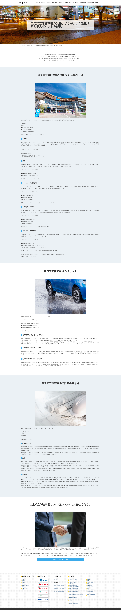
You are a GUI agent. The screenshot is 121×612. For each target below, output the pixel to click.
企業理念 (23, 582)
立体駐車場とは (72, 585)
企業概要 (23, 583)
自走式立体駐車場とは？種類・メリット (31, 256)
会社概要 (70, 603)
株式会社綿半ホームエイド (58, 588)
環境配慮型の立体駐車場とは (74, 589)
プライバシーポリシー (42, 610)
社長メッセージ (25, 580)
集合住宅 (88, 582)
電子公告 (23, 591)
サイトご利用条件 (52, 610)
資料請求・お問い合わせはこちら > (60, 560)
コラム (76, 2)
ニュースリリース (57, 580)
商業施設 (88, 585)
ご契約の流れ (83, 2)
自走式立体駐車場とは (73, 586)
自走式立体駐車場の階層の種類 (74, 591)
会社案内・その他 (25, 586)
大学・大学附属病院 (90, 591)
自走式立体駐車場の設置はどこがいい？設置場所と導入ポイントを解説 (48, 45)
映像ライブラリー (25, 589)
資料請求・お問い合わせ (73, 605)
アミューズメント (90, 583)
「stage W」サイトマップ (73, 606)
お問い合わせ (66, 610)
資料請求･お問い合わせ (92, 2)
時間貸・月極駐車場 (90, 588)
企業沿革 (23, 588)
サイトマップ (59, 610)
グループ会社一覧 (25, 585)
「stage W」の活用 (63, 2)
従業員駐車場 (89, 586)
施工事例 (71, 2)
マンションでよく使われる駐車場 (75, 594)
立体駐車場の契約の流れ (73, 600)
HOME (23, 45)
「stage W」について (40, 2)
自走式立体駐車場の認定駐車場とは (75, 588)
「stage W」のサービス (51, 2)
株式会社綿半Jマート (57, 591)
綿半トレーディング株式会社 (59, 594)
